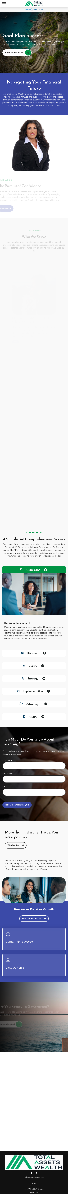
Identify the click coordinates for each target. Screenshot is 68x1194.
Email (4, 787)
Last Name (7, 773)
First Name (7, 760)
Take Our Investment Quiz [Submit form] (17, 805)
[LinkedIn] (36, 1172)
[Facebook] (31, 1172)
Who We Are (13, 845)
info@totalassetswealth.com (34, 1177)
